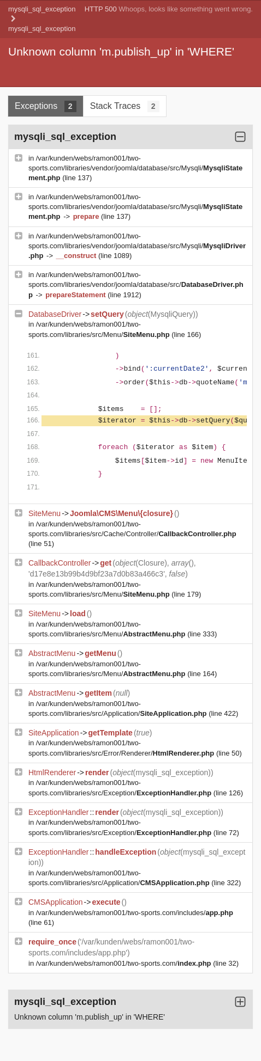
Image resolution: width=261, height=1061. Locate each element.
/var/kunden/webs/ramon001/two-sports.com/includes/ (134, 913)
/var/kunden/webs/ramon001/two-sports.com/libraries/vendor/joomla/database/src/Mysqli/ (135, 168)
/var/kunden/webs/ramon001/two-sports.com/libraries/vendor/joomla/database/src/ (136, 284)
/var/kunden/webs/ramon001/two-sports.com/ (124, 963)
